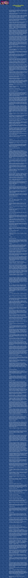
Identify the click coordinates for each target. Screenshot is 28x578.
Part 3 (10, 576)
